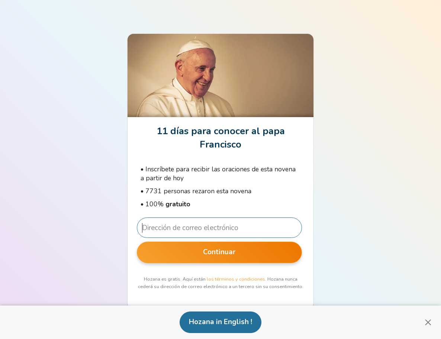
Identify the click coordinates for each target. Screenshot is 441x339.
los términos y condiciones (236, 279)
